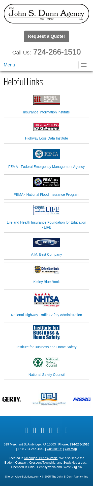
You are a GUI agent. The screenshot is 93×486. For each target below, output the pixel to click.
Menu (9, 64)
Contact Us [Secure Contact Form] (54, 449)
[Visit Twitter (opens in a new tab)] (35, 430)
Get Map (71, 449)
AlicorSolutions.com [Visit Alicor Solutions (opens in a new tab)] (27, 476)
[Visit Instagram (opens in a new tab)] (66, 430)
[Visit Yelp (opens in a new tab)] (51, 430)
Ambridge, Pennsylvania (41, 458)
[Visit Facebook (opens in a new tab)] (27, 430)
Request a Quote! (46, 36)
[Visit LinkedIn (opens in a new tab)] (43, 430)
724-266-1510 (57, 52)
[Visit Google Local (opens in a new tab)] (58, 430)
